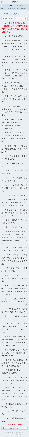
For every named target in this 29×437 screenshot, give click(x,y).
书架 (2, 2)
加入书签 (17, 18)
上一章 (5, 18)
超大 (26, 5)
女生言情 (6, 8)
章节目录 (11, 18)
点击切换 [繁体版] (11, 424)
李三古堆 (12, 8)
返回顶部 (26, 304)
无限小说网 (14, 2)
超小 (18, 5)
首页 (2, 8)
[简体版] (20, 424)
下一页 (24, 18)
